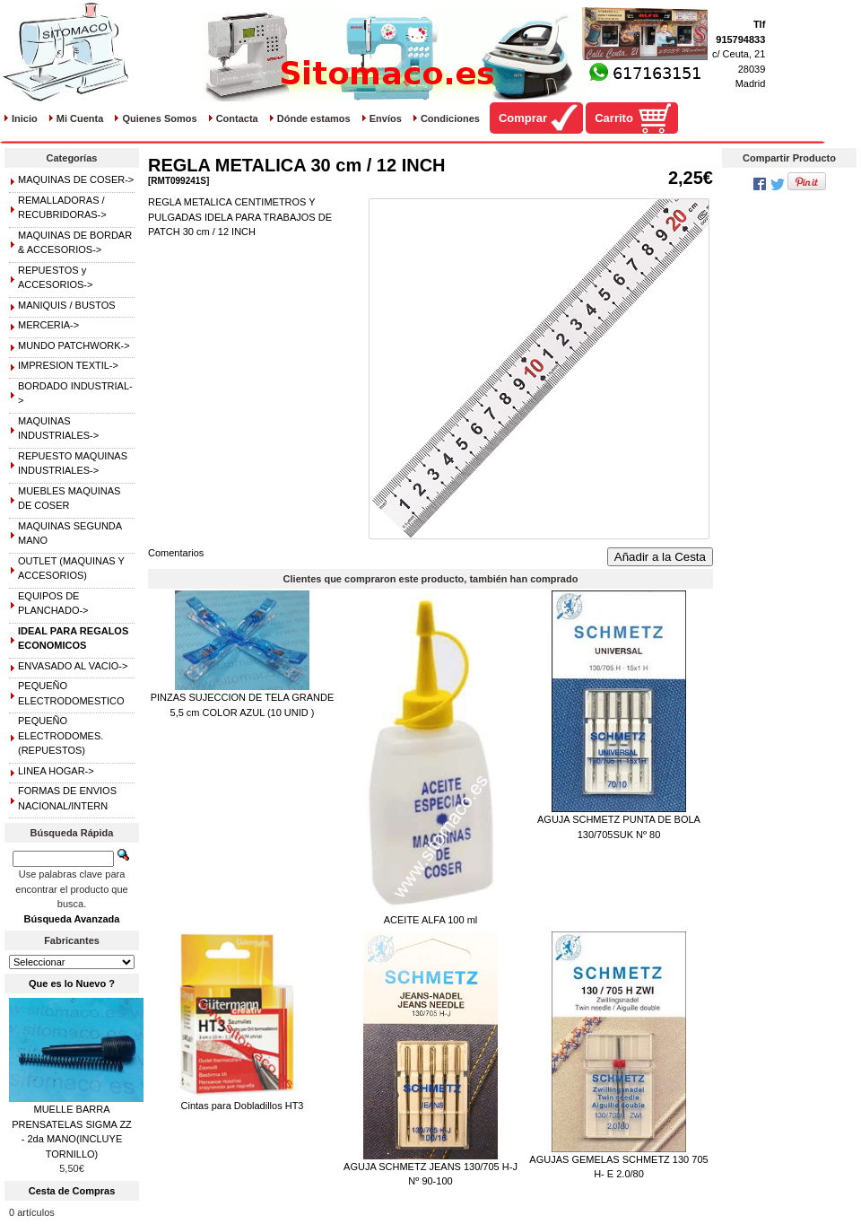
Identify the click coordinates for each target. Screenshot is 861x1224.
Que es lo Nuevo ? (72, 983)
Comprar (523, 118)
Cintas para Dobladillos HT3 (242, 1105)
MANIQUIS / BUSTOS (67, 305)
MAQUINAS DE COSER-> (76, 179)
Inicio (25, 118)
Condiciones (450, 118)
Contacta (237, 118)
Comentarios (176, 552)
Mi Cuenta (80, 118)
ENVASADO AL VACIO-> (72, 665)
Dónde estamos (314, 118)
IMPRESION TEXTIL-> (68, 365)
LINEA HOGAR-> (56, 770)
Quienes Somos (159, 118)
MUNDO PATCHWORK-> (74, 345)
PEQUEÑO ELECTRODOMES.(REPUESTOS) (60, 735)
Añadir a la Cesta (660, 557)
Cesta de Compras (72, 1190)
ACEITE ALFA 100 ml (431, 919)
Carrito (614, 118)
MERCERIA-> (48, 324)
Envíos (386, 118)
